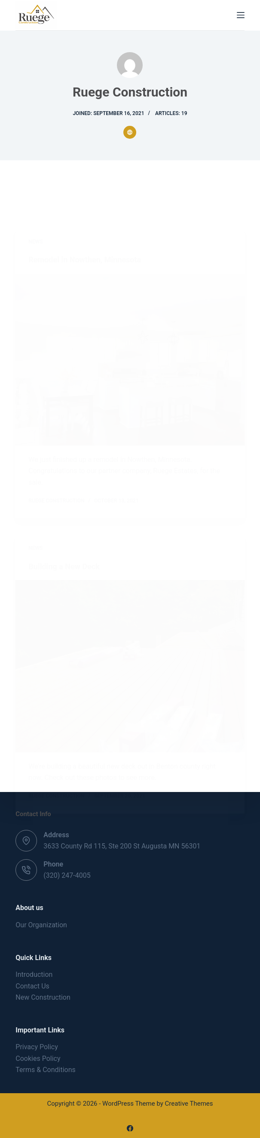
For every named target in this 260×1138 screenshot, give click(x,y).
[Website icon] (129, 132)
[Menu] (241, 15)
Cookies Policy (37, 1058)
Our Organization (41, 925)
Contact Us (32, 986)
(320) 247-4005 (66, 875)
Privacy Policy (36, 1047)
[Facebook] (130, 1128)
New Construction (42, 997)
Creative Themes (189, 1103)
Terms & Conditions (45, 1070)
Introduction (33, 974)
